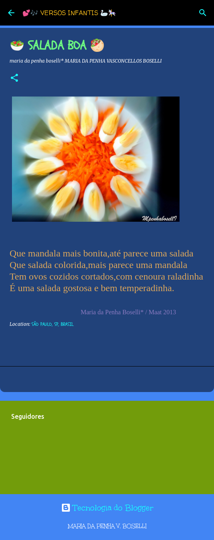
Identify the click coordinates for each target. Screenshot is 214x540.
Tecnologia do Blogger (107, 508)
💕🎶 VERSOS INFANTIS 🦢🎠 (69, 12)
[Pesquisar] (203, 12)
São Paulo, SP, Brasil (52, 324)
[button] (14, 78)
